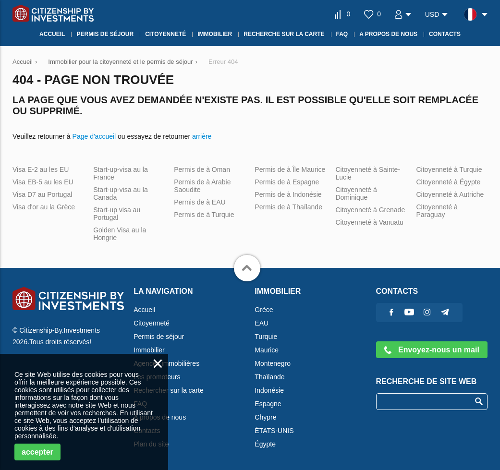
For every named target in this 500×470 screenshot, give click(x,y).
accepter (37, 452)
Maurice (267, 350)
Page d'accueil (94, 136)
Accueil (144, 309)
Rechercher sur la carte (169, 390)
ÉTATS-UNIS (274, 430)
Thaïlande (269, 377)
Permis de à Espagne (287, 182)
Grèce (264, 309)
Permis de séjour (159, 336)
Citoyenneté (152, 323)
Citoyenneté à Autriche (450, 194)
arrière (201, 136)
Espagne (268, 404)
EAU (261, 323)
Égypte (265, 444)
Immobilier (149, 350)
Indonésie (269, 390)
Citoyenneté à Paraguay (437, 210)
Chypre (265, 417)
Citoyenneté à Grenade (370, 210)
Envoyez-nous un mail (431, 350)
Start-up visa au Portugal (116, 213)
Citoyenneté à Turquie (449, 169)
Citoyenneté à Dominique (356, 193)
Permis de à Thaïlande (288, 207)
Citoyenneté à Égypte (448, 182)
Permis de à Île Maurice (290, 169)
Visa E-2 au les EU (40, 169)
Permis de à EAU (199, 202)
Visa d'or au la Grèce (43, 207)
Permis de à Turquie (204, 214)
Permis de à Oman (202, 169)
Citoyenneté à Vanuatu (369, 222)
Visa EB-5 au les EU (42, 182)
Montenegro (273, 363)
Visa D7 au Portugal (42, 194)
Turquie (266, 336)
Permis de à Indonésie (288, 194)
